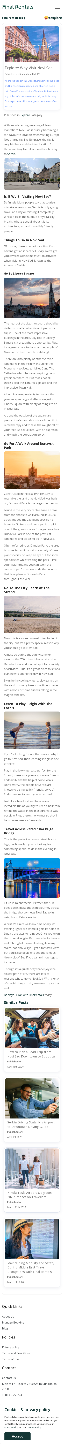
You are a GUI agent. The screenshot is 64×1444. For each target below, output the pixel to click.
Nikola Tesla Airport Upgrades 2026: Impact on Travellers (29, 1195)
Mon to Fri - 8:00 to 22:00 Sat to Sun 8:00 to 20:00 (29, 1386)
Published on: (15, 1064)
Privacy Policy (11, 1427)
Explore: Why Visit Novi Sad (29, 67)
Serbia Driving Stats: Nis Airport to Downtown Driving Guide (31, 1124)
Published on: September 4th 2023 (22, 73)
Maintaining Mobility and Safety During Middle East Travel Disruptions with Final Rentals (30, 1267)
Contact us (9, 1378)
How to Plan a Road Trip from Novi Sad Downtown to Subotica (31, 1054)
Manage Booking (13, 1322)
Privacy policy (10, 1347)
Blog (5, 1328)
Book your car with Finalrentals (24, 995)
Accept (17, 1436)
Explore (25, 115)
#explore (55, 18)
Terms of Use (10, 1359)
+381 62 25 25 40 (12, 1395)
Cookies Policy (34, 1427)
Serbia (11, 154)
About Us (8, 1316)
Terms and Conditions (16, 1353)
